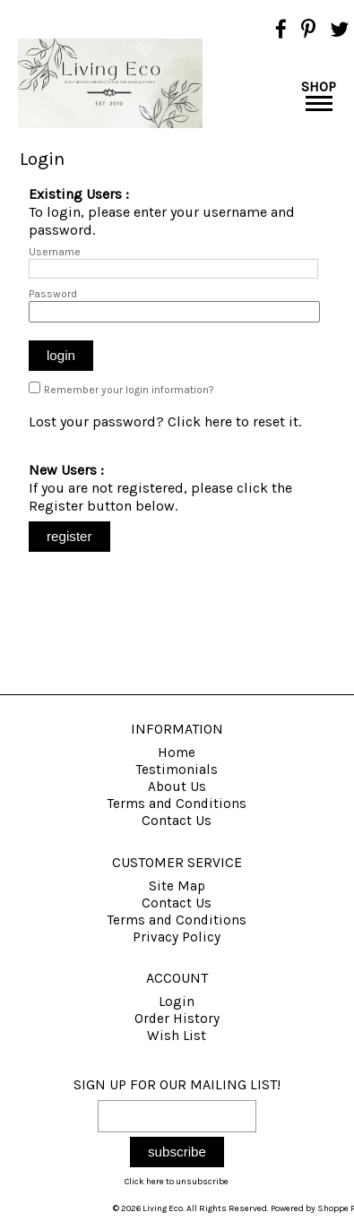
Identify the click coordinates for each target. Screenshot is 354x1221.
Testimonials (177, 769)
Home (176, 752)
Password (53, 294)
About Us (177, 786)
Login (176, 1001)
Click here (200, 421)
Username (55, 251)
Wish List (176, 1036)
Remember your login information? (129, 389)
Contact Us (177, 821)
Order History (177, 1018)
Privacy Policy (176, 937)
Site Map (177, 886)
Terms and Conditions (177, 803)
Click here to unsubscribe (177, 1181)
